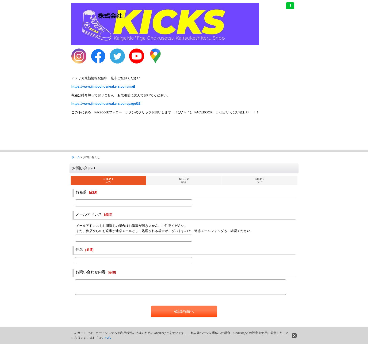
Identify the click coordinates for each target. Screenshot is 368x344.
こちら (106, 338)
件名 (79, 249)
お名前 (81, 192)
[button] (290, 5)
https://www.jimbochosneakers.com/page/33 (106, 103)
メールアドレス (89, 214)
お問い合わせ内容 (91, 272)
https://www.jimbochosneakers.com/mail (103, 86)
